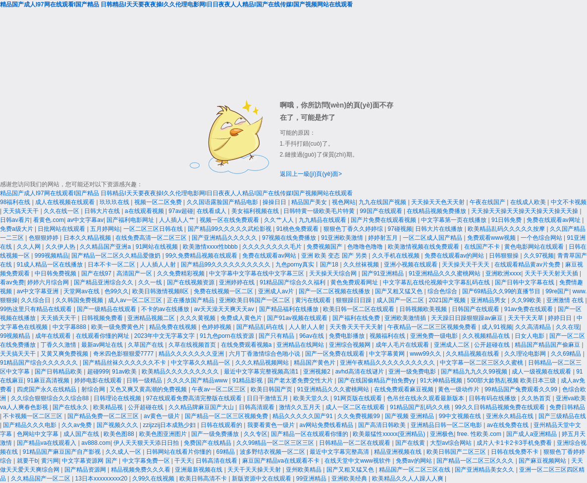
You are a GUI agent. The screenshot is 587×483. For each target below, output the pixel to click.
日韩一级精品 (144, 380)
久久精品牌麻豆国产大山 (201, 407)
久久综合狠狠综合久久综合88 (51, 398)
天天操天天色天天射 (438, 202)
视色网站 (344, 202)
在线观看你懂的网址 (103, 335)
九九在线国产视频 (383, 202)
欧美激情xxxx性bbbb (211, 246)
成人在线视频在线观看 (65, 202)
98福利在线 (16, 202)
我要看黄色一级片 (271, 425)
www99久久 (426, 353)
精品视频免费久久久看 (141, 469)
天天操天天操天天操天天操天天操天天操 (525, 211)
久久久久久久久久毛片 (272, 246)
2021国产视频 (448, 300)
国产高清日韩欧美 (382, 425)
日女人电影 (530, 335)
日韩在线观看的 (222, 425)
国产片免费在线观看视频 (384, 219)
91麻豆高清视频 (49, 380)
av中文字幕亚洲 (38, 291)
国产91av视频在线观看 (298, 318)
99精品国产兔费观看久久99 (521, 389)
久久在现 (568, 326)
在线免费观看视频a (247, 344)
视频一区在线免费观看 (230, 219)
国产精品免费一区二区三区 (103, 416)
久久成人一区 (124, 451)
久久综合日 (36, 300)
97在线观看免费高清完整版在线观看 (195, 398)
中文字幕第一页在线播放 (454, 219)
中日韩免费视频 (56, 273)
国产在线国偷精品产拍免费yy (377, 380)
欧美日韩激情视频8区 (161, 291)
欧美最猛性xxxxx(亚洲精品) (390, 433)
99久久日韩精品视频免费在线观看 (500, 407)
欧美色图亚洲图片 (163, 433)
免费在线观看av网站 (270, 255)
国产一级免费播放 (215, 433)
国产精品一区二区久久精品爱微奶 (116, 255)
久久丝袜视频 (361, 264)
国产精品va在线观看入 (47, 442)
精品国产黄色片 (315, 362)
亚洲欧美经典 (350, 478)
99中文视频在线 (461, 416)
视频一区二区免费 (158, 202)
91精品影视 (248, 380)
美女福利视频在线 (255, 211)
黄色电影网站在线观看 (534, 246)
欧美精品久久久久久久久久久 (181, 371)
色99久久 (117, 291)
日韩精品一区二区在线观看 (355, 442)
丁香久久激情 (59, 344)
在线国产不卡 (482, 246)
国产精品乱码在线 (260, 326)
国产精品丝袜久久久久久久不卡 (125, 362)
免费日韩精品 (567, 407)
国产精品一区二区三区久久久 (475, 460)
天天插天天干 (59, 318)
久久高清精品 (533, 326)
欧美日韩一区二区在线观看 (359, 309)
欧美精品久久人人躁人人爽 (408, 478)
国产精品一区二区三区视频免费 (227, 416)
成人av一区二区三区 (135, 300)
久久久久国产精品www (198, 380)
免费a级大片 (17, 228)
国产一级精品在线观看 (107, 309)
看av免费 (12, 282)
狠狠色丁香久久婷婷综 (353, 228)
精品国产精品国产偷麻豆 (548, 344)
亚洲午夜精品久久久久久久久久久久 (388, 362)
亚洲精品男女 (489, 300)
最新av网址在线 (103, 344)
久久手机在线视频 (396, 255)
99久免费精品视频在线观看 (202, 255)
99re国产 (557, 291)
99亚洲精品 (312, 478)
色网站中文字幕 (38, 433)
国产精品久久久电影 (30, 425)
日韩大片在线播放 (439, 228)
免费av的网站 (414, 460)
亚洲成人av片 (277, 291)
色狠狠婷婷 (44, 237)
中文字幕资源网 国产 (90, 460)
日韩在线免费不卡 (515, 451)
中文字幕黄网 (387, 353)
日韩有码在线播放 (493, 398)
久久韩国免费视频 (80, 300)
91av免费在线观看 (529, 309)
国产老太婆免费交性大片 (300, 380)
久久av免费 (77, 425)
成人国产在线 (82, 433)
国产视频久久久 (118, 425)
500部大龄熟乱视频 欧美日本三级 (512, 380)
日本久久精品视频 (87, 237)
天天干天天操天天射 (254, 469)
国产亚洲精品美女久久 (485, 469)
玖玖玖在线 (115, 202)
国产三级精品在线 (562, 416)
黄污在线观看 (313, 300)
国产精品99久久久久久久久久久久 (226, 264)
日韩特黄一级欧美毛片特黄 (319, 211)
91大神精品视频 (442, 380)
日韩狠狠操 (504, 255)
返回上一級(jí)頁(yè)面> (311, 173)
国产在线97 (97, 273)
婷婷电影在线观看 (98, 380)
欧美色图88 (120, 433)
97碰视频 (400, 228)
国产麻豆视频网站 (543, 460)
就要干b (27, 460)
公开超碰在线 (492, 344)
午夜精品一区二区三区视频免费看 (432, 326)
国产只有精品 (277, 335)
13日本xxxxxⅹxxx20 (102, 478)
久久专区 (255, 433)
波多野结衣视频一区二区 (273, 451)
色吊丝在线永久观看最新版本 (426, 398)
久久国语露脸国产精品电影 (223, 202)
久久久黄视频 (198, 318)
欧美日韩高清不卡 (203, 478)
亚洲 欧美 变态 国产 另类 (335, 255)
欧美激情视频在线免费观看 (424, 246)
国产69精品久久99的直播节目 (502, 291)
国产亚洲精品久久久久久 (225, 237)
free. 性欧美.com (480, 433)
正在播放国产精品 (191, 300)
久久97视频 (539, 255)
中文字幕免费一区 (146, 460)
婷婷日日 (560, 318)
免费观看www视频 (492, 237)
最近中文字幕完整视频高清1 (262, 371)
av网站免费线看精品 (327, 425)
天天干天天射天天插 (552, 273)
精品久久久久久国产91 (303, 416)
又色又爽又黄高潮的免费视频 (148, 389)
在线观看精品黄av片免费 (528, 264)
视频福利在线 (388, 335)
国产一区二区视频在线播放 (335, 291)
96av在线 (312, 335)
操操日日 (275, 202)
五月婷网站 (105, 228)
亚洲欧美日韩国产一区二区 (255, 300)
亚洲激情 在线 (566, 300)
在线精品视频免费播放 (437, 211)
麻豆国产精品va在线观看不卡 (281, 460)
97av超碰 (180, 211)
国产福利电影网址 (131, 219)
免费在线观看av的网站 (455, 255)
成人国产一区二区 (401, 300)
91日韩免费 (507, 219)
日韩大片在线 (102, 211)
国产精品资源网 (85, 469)
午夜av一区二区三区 (219, 389)
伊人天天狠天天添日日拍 (146, 442)
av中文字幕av (85, 219)
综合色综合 (443, 291)
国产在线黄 (411, 442)
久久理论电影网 (525, 353)
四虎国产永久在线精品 (47, 389)
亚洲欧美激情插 (405, 318)
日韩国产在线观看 (476, 309)
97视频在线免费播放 (290, 237)
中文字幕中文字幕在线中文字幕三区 (257, 273)
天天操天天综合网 (333, 273)
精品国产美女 (309, 202)
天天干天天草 (526, 318)
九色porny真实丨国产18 (307, 264)
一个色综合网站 (542, 237)
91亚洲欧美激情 (343, 237)
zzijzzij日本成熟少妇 (170, 425)
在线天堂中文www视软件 (358, 460)
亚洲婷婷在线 (237, 282)
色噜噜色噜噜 (365, 246)
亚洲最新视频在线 (199, 469)
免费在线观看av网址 (554, 219)
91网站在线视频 (158, 246)
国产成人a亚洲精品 (532, 433)
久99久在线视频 (154, 478)
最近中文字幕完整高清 (340, 451)
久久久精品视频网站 (262, 362)
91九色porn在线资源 (228, 335)
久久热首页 (536, 398)
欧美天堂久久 (311, 398)
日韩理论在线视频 (118, 398)
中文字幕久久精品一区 (201, 362)
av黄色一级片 (162, 416)
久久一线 (150, 282)
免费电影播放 (347, 335)
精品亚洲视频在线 (398, 451)
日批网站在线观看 (62, 228)
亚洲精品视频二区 (151, 318)
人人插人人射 (158, 264)
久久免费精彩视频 (181, 273)
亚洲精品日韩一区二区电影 (447, 425)
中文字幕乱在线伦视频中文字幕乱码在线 (437, 282)
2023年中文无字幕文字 (165, 335)
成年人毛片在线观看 (402, 344)
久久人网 (29, 246)
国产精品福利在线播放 (289, 309)
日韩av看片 (15, 219)
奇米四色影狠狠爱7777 (124, 353)
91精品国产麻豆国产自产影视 (63, 451)
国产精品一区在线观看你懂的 (310, 433)
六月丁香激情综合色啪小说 (265, 353)
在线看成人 (212, 211)
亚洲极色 (442, 433)
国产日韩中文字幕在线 (525, 282)
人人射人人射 (307, 326)
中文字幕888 (70, 326)
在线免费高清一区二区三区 (151, 237)
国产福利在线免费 (356, 318)
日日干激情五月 (268, 398)
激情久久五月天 (300, 407)
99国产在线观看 (382, 211)
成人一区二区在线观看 (355, 407)
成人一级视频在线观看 (542, 371)
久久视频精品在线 (486, 335)
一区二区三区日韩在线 (153, 228)
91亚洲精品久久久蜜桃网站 (445, 273)
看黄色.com (48, 219)
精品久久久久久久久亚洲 (192, 353)
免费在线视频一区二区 (224, 291)
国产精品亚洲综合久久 (104, 282)
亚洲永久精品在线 (510, 416)
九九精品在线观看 (323, 219)
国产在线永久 (71, 407)
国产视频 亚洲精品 (410, 416)
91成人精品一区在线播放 (51, 264)
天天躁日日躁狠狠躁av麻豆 (467, 318)
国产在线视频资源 (191, 282)
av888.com (95, 442)
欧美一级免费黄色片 (118, 326)
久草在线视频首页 (192, 344)
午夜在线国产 (488, 202)
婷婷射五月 (383, 237)
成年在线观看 (53, 335)
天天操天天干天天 (466, 264)
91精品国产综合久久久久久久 (40, 362)
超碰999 (98, 371)
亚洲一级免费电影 (412, 371)
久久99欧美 (527, 300)
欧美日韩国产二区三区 (457, 451)
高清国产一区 (135, 273)
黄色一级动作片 (459, 389)
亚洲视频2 (317, 371)
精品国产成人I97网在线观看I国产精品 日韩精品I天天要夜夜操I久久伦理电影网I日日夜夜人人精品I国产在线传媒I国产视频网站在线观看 (176, 4)
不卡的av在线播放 (166, 309)
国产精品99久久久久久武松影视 (230, 228)
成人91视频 (496, 326)
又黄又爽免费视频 (65, 353)
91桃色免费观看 (298, 228)
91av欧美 (125, 371)
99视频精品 (16, 335)
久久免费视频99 (359, 416)
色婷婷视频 (217, 326)
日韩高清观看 (257, 407)
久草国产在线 (146, 344)
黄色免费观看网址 (354, 282)
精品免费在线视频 (173, 326)
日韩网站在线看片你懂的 (179, 451)
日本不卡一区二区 (112, 264)
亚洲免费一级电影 (434, 335)
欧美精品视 (108, 407)
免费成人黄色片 (242, 318)
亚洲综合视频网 (350, 344)
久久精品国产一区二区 (41, 478)
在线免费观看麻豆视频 (404, 389)
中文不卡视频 (569, 202)
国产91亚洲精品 (384, 273)
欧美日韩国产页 (272, 389)
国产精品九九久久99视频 (475, 371)
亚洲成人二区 (452, 344)
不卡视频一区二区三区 (33, 416)
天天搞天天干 (21, 211)
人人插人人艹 (177, 219)
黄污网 (50, 460)
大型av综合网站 (452, 442)
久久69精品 (567, 353)
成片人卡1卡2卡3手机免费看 (515, 442)
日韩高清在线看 (217, 460)
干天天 (183, 460)
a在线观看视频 (145, 211)
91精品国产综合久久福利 (293, 282)
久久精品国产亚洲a (106, 246)
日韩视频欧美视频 (423, 309)
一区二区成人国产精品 (433, 237)
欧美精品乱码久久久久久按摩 (507, 228)
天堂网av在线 (82, 291)
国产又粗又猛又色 (399, 291)
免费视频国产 (325, 246)
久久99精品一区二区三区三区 (276, 442)
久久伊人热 (61, 246)
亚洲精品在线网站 (300, 344)
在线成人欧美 (528, 202)
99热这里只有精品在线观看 (37, 309)
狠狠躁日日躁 (354, 300)
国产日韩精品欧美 (59, 371)
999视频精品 (51, 255)
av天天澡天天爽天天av (225, 309)
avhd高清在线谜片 (360, 371)
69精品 (226, 451)
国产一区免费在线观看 (335, 353)
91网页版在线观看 (358, 398)
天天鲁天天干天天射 (356, 326)
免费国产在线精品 (208, 442)
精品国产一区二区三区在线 (415, 469)
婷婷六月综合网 (48, 282)
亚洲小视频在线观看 (411, 264)
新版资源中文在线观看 (262, 478)
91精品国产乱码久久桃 (421, 407)
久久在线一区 (62, 211)
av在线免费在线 (509, 425)
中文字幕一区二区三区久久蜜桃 (482, 362)
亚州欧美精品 (304, 469)
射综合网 (94, 389)
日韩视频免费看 (102, 318)
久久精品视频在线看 (473, 353)
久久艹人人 (279, 219)
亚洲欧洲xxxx (503, 273)
